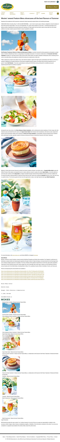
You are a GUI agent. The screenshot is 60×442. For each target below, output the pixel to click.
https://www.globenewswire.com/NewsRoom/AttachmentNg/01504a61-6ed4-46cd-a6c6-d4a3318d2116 (22, 279)
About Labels (22, 13)
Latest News (3, 13)
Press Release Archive (10, 436)
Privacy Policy (50, 436)
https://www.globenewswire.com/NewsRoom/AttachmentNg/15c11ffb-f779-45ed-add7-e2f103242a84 (22, 271)
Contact (32, 13)
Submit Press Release (21, 436)
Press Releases (12, 13)
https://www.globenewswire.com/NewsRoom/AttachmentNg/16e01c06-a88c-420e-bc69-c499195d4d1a (22, 272)
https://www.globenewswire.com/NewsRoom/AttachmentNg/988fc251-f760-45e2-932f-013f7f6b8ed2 (22, 277)
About (4, 436)
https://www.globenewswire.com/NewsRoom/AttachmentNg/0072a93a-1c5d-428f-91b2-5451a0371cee (22, 274)
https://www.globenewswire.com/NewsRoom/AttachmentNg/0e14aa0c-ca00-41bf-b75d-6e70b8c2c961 (22, 276)
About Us (38, 13)
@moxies (36, 255)
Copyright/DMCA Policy (41, 436)
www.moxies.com (16, 255)
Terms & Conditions (31, 436)
